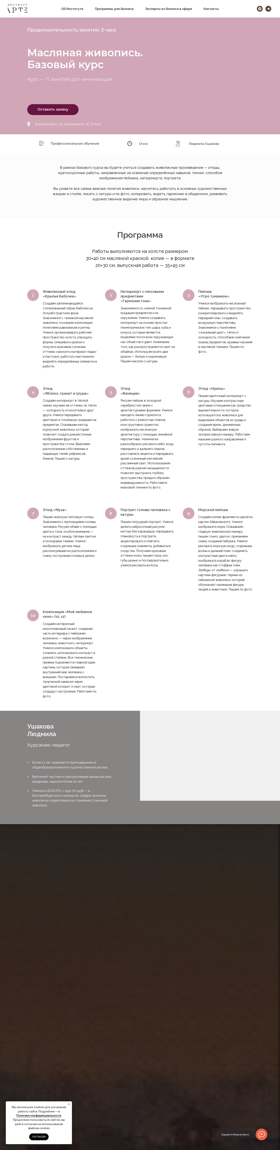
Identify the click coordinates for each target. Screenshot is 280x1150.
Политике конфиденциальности (38, 1115)
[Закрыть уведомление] (69, 1104)
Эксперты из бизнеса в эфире (168, 9)
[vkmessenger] (260, 9)
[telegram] (268, 9)
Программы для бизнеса (114, 9)
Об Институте (72, 9)
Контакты (211, 9)
